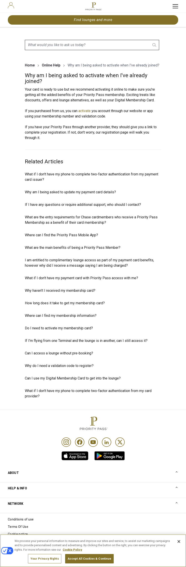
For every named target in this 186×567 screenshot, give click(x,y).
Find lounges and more (93, 20)
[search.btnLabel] (154, 45)
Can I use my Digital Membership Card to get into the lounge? (73, 378)
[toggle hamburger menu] (175, 6)
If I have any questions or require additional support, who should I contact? (83, 204)
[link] (75, 455)
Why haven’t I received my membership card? (60, 290)
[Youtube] (93, 442)
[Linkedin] (106, 442)
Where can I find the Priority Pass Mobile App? (61, 235)
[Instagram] (66, 442)
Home (30, 65)
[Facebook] (79, 442)
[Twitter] (120, 442)
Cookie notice (18, 534)
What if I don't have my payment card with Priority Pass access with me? (81, 278)
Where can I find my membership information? (60, 315)
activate (85, 111)
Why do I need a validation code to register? (59, 366)
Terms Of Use (18, 527)
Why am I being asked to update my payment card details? (70, 192)
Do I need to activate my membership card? (59, 328)
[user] (11, 5)
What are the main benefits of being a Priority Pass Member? (72, 247)
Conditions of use (21, 519)
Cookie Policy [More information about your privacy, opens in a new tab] (72, 557)
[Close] (179, 549)
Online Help (51, 65)
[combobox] (92, 45)
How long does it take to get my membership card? (65, 303)
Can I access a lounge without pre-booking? (59, 353)
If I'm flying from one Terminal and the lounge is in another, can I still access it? (86, 341)
